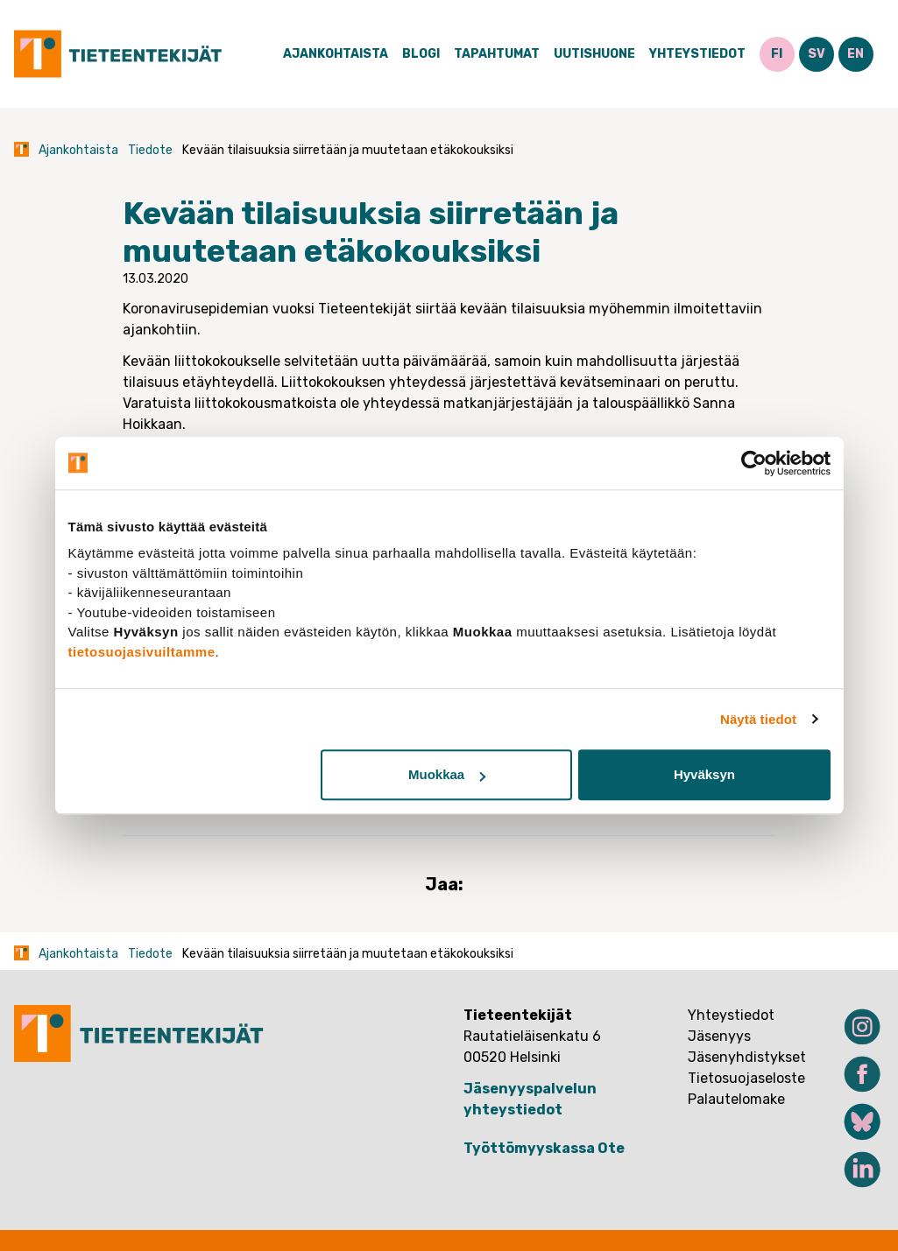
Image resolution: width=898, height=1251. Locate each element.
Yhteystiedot (697, 53)
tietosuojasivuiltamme (142, 651)
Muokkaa (446, 774)
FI (776, 53)
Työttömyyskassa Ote (544, 1148)
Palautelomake (736, 1099)
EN (855, 53)
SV (816, 53)
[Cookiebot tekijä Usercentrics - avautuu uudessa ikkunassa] (754, 463)
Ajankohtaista (335, 53)
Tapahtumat (497, 53)
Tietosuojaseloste (746, 1078)
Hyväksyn (704, 774)
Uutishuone (594, 53)
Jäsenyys (719, 1036)
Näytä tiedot (758, 719)
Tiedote (150, 150)
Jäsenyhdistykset (747, 1057)
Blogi (421, 53)
